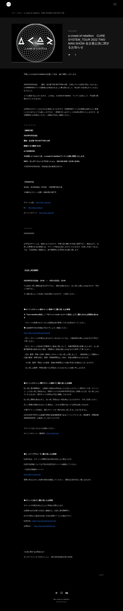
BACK (102, 575)
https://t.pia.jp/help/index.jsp (44, 526)
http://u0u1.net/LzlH (43, 202)
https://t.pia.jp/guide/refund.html (44, 521)
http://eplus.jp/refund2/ (32, 474)
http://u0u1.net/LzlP (46, 213)
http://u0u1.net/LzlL (35, 208)
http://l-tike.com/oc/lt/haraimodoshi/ (37, 333)
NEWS (19, 13)
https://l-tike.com (52, 433)
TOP (13, 13)
